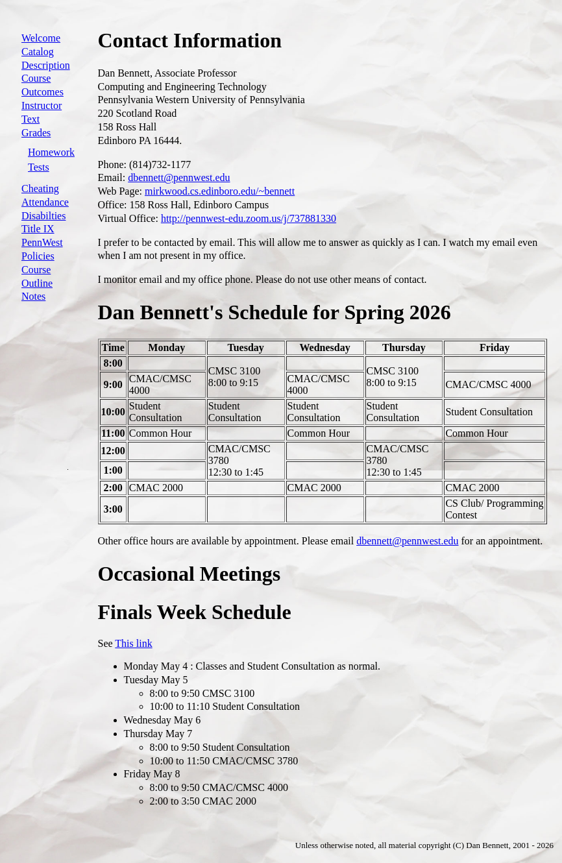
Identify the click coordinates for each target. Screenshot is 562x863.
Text (30, 119)
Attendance (45, 202)
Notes (33, 296)
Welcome (40, 37)
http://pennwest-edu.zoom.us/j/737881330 (248, 218)
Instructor (41, 105)
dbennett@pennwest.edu (179, 177)
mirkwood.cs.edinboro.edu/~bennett (220, 191)
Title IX (38, 228)
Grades (36, 132)
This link (133, 643)
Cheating (40, 188)
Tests (38, 167)
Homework (51, 152)
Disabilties (43, 215)
